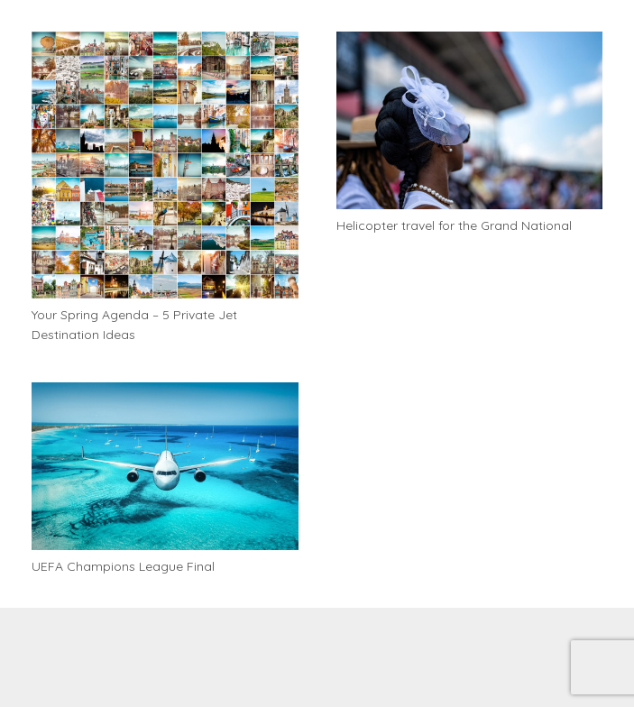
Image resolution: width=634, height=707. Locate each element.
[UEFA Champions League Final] (165, 465)
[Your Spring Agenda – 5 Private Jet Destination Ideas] (165, 165)
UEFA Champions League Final (123, 566)
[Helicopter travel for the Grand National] (469, 120)
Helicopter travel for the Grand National (454, 225)
